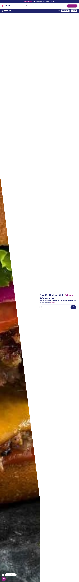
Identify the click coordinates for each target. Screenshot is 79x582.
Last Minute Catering (23, 5)
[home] (6, 11)
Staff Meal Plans (38, 5)
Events (31, 5)
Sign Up (63, 5)
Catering (14, 5)
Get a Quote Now (72, 5)
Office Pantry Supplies (49, 5)
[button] (57, 6)
